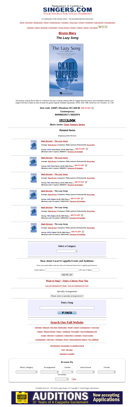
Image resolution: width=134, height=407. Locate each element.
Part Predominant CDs (89, 332)
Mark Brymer (47, 141)
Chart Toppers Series (74, 125)
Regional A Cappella (67, 354)
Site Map (69, 350)
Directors (50, 336)
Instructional (98, 23)
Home (22, 23)
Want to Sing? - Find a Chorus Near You (67, 280)
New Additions (93, 340)
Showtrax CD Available (75, 151)
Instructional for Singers (78, 340)
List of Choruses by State (56, 286)
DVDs (66, 340)
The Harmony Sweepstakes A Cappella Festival (67, 346)
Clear (74, 379)
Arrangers (78, 336)
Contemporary (55, 23)
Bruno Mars (67, 33)
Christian (65, 23)
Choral (81, 23)
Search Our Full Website (67, 322)
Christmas (89, 23)
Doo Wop (29, 23)
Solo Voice (50, 340)
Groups (43, 336)
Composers (59, 336)
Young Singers (63, 28)
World (46, 23)
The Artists (93, 28)
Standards (66, 332)
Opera (37, 28)
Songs (86, 28)
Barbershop (38, 23)
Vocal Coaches (88, 336)
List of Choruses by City (78, 286)
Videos (79, 28)
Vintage (40, 332)
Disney (73, 28)
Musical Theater (49, 332)
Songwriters (69, 336)
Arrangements (109, 23)
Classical (30, 28)
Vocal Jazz (74, 23)
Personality (53, 28)
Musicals (44, 28)
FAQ (63, 350)
